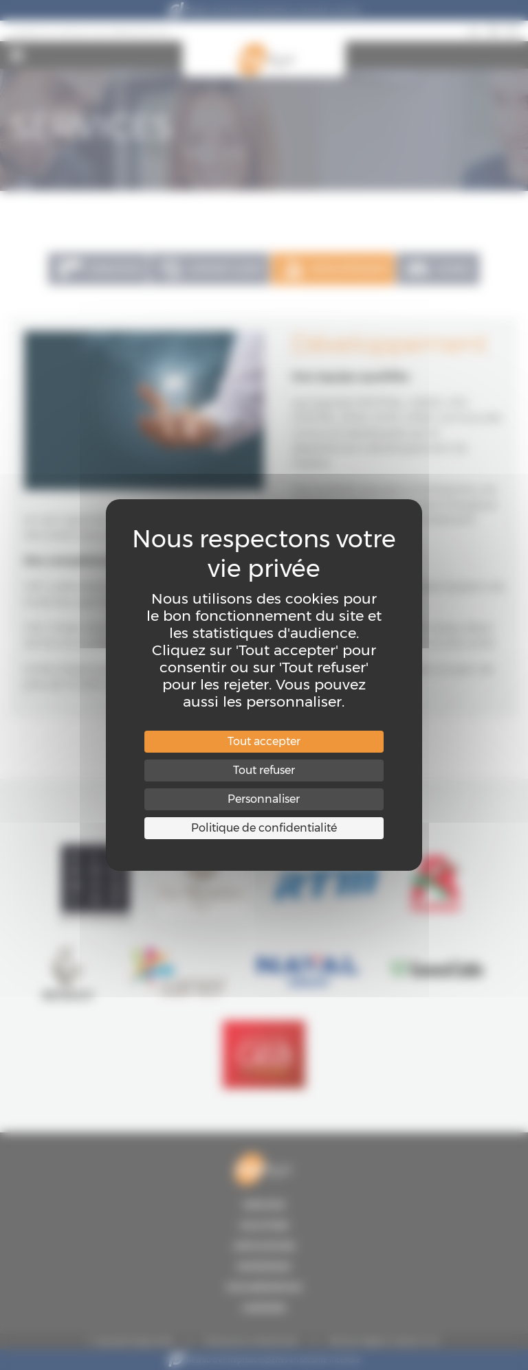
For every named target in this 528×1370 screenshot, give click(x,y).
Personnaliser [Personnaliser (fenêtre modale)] (264, 799)
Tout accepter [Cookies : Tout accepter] (264, 741)
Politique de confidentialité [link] (264, 827)
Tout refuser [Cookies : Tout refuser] (264, 770)
